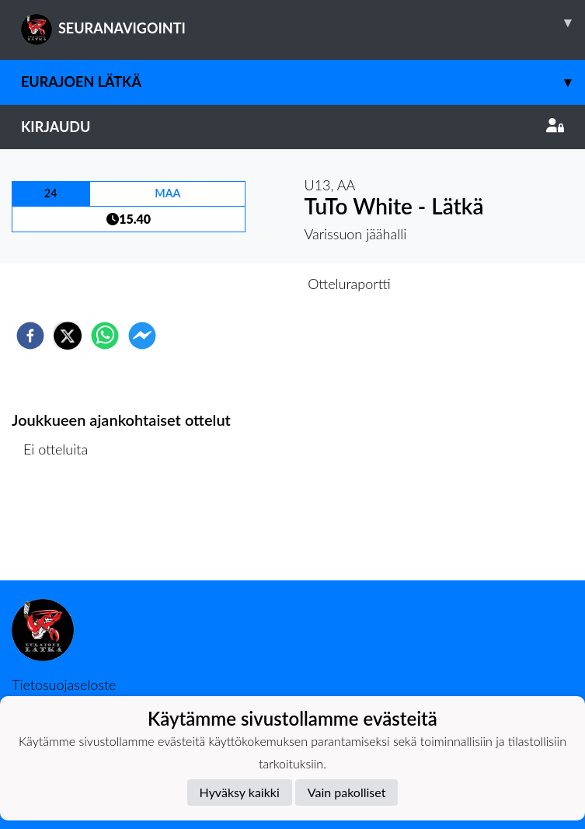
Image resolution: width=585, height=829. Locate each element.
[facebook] (30, 336)
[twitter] (68, 336)
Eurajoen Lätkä (303, 82)
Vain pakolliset (347, 792)
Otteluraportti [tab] (349, 283)
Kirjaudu (292, 126)
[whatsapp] (105, 336)
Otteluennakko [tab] (238, 283)
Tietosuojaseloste (64, 684)
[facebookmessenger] (142, 336)
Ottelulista (61, 528)
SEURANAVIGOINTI (303, 22)
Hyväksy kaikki (240, 792)
